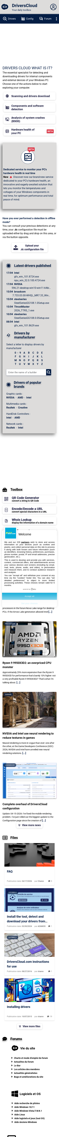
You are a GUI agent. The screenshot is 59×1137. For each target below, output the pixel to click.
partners (25, 542)
